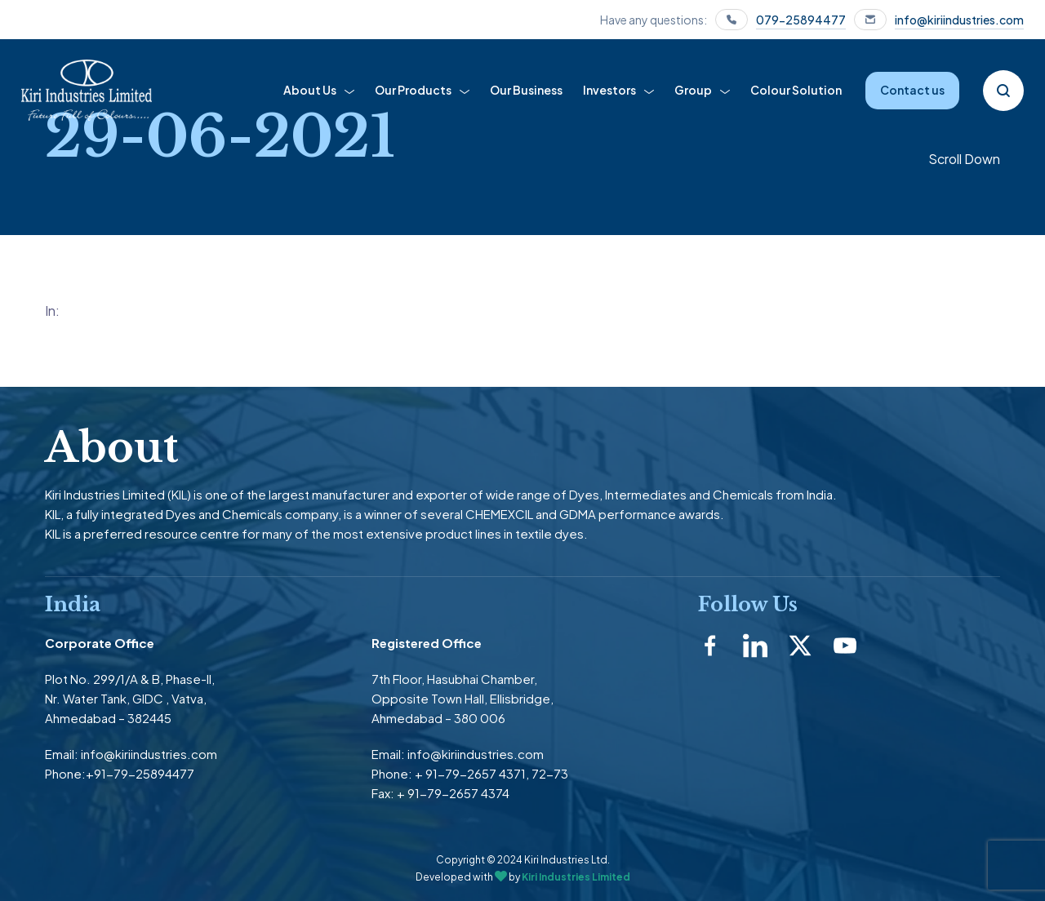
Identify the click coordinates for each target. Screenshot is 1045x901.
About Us (309, 89)
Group (693, 89)
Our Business (526, 89)
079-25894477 (801, 19)
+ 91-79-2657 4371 (470, 773)
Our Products (413, 89)
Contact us (912, 89)
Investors (609, 89)
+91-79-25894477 (140, 773)
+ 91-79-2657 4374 (453, 793)
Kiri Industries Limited (576, 877)
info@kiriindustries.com (959, 19)
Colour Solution (796, 89)
